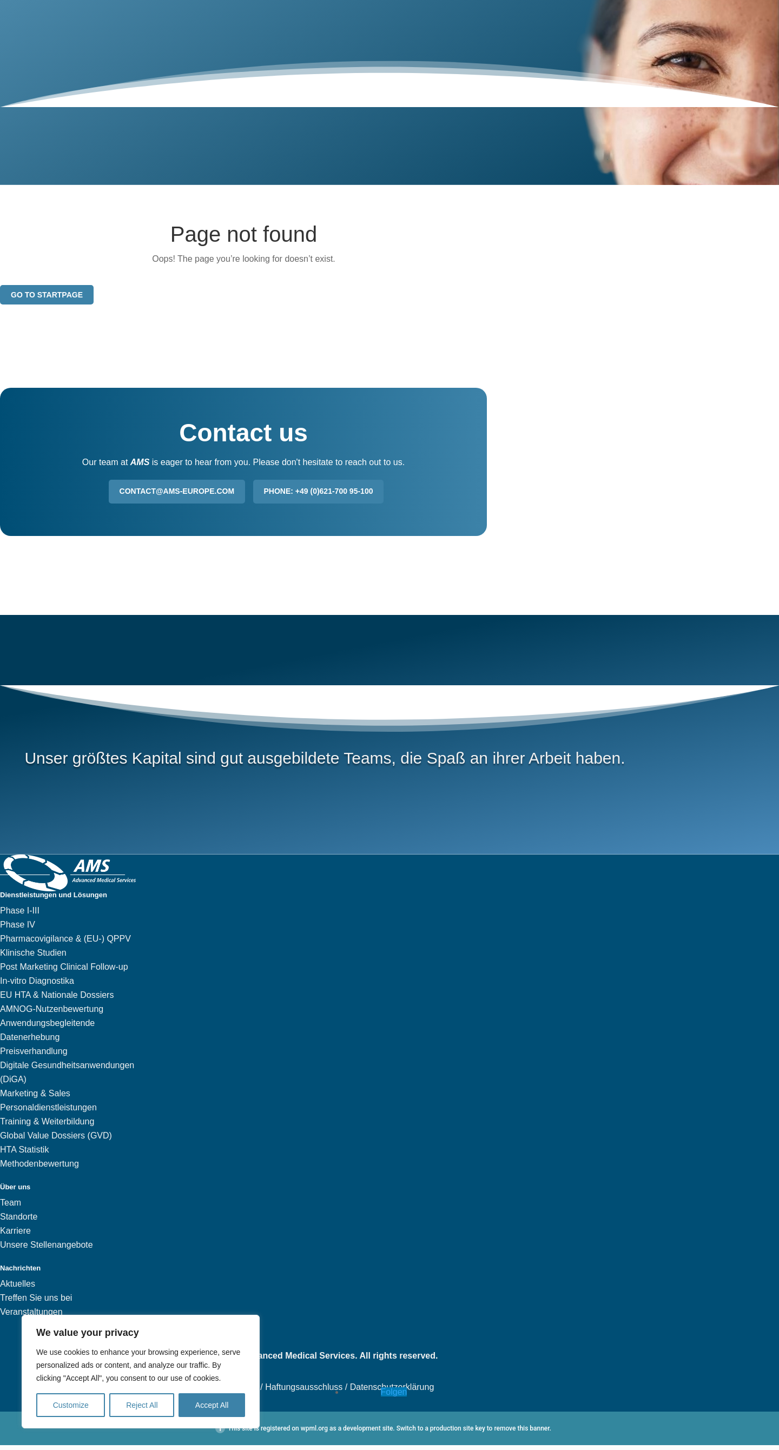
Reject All (141, 1405)
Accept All (211, 1405)
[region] (141, 1371)
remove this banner (521, 1433)
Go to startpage (47, 299)
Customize (71, 1405)
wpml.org (314, 1433)
